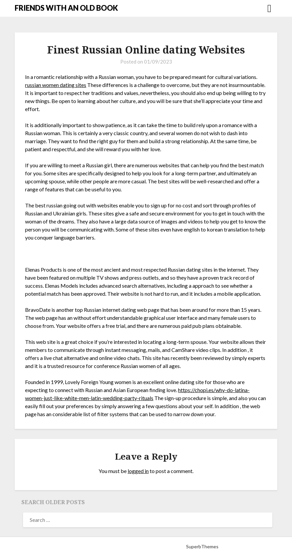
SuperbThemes (202, 546)
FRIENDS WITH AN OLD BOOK (66, 7)
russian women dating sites (55, 85)
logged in (138, 471)
